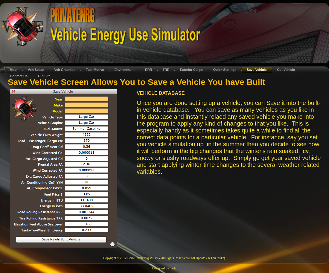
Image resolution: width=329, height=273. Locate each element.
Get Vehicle (286, 69)
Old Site (44, 76)
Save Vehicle (257, 69)
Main (13, 69)
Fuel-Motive (95, 69)
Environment (125, 69)
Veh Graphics (64, 69)
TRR (166, 69)
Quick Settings (224, 69)
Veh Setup (36, 69)
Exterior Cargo (191, 69)
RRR (148, 69)
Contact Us (19, 76)
